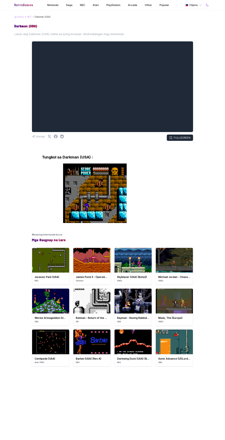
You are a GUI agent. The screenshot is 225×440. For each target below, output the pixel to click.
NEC (82, 5)
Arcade (132, 5)
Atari (96, 5)
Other (148, 5)
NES (29, 16)
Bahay (19, 16)
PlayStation (113, 5)
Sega (69, 5)
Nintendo (53, 5)
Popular (164, 5)
